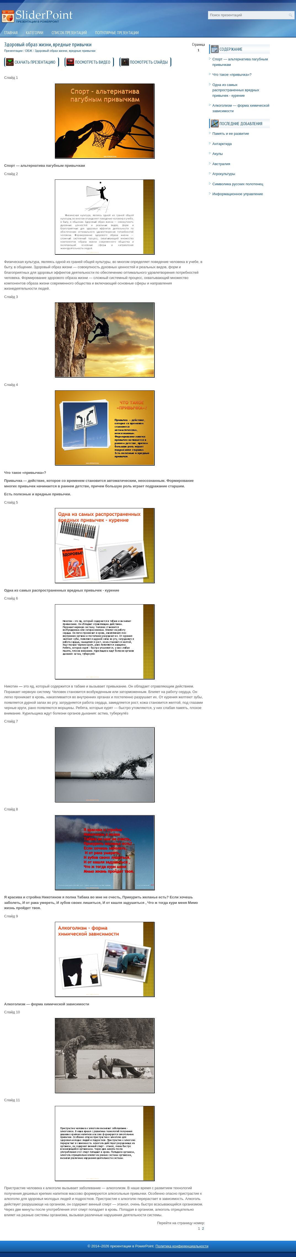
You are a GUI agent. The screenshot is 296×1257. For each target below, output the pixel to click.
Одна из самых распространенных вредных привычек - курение (235, 90)
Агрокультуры (223, 174)
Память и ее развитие (230, 133)
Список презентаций (69, 32)
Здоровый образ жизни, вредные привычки (65, 50)
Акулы (217, 154)
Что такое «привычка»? (232, 74)
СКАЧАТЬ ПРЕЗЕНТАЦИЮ (35, 62)
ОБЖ (28, 50)
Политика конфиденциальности (182, 1246)
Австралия (221, 164)
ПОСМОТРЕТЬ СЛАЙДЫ (149, 62)
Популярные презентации (117, 32)
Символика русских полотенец (237, 184)
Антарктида (222, 144)
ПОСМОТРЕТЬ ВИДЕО (92, 62)
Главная (11, 32)
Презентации (13, 50)
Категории (34, 32)
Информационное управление (237, 194)
